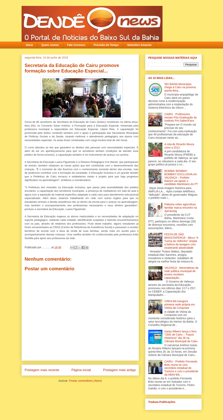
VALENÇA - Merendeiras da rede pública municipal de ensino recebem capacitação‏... (181, 272)
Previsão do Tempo (106, 45)
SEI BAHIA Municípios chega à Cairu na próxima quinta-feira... (180, 87)
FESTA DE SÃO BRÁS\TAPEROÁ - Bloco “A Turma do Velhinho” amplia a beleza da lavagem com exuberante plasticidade (181, 241)
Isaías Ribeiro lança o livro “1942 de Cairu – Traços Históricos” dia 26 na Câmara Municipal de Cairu (181, 336)
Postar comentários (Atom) (85, 380)
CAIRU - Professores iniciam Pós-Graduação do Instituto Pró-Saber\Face (180, 117)
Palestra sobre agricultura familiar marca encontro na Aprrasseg (180, 208)
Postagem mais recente (42, 370)
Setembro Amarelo (139, 45)
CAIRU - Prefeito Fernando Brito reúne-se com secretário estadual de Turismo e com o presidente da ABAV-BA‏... (181, 368)
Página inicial (81, 370)
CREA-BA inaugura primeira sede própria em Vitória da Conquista (179, 304)
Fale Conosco (76, 45)
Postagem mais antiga (119, 370)
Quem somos (50, 45)
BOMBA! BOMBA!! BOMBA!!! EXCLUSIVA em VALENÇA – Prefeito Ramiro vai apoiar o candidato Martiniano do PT (181, 177)
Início (29, 45)
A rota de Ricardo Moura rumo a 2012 (179, 146)
